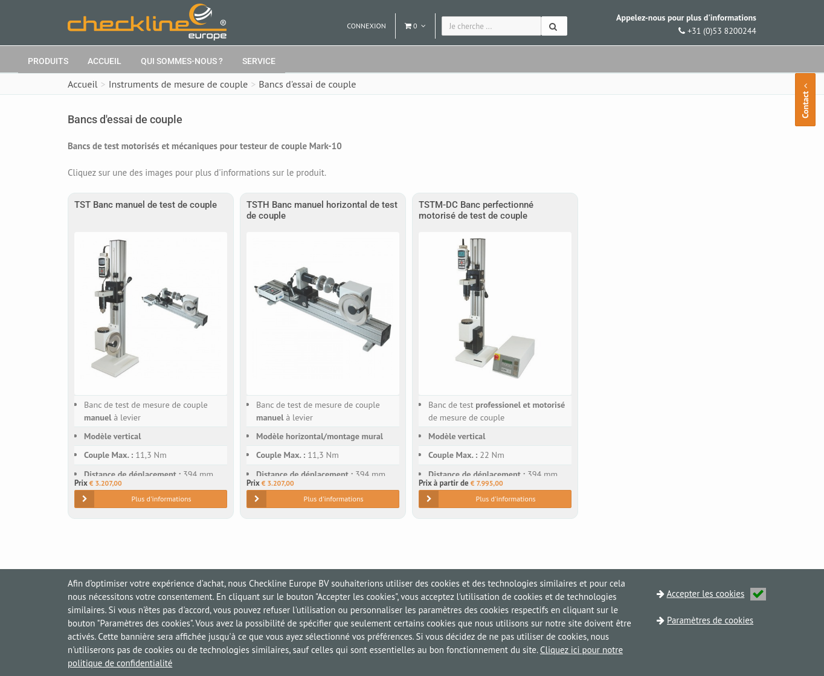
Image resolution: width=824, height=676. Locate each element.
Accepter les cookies (717, 593)
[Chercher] (554, 26)
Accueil (104, 61)
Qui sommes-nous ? (182, 61)
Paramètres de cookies (710, 620)
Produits (48, 61)
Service (258, 61)
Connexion (366, 25)
